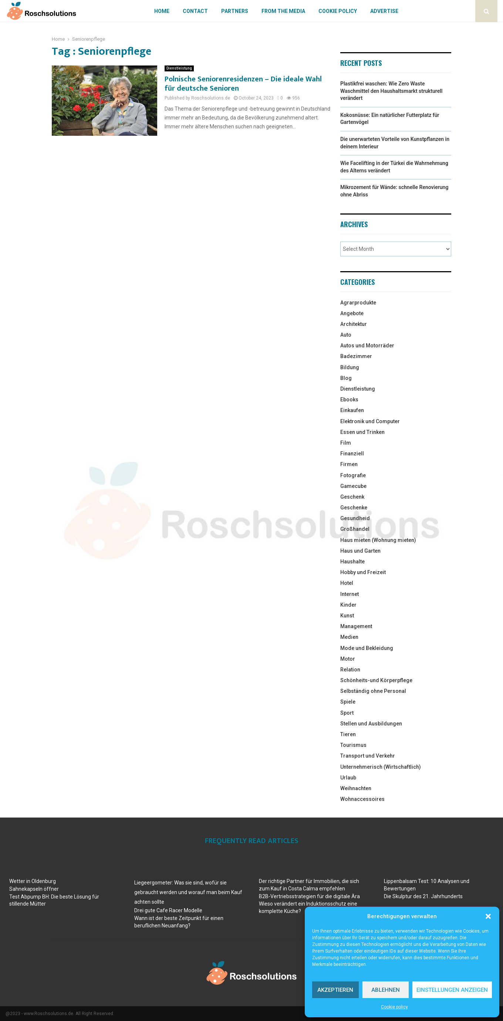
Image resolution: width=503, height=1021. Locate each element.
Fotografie (353, 475)
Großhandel (354, 529)
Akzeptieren (335, 990)
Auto (345, 335)
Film (345, 443)
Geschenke (353, 507)
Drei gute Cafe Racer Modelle (168, 910)
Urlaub (348, 778)
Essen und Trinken (362, 432)
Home (161, 11)
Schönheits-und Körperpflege (376, 680)
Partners (234, 11)
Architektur (353, 324)
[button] (488, 916)
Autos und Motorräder (367, 345)
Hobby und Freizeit (363, 572)
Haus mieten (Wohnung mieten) (378, 540)
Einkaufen (352, 410)
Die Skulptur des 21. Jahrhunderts (423, 896)
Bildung (349, 367)
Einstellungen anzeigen (452, 990)
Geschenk (352, 497)
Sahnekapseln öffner (34, 889)
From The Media (283, 11)
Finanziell (352, 453)
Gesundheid (355, 518)
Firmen (349, 464)
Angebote (352, 313)
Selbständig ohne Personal (373, 691)
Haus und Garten (360, 551)
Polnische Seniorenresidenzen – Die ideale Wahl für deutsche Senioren (243, 84)
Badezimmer (356, 356)
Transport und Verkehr (367, 756)
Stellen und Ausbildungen (371, 724)
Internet (349, 594)
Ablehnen (385, 990)
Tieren (348, 734)
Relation (350, 670)
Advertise (384, 11)
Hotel (346, 583)
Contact (195, 11)
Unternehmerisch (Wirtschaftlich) (380, 767)
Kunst (347, 616)
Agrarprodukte (358, 303)
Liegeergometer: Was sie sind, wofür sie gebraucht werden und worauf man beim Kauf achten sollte (188, 892)
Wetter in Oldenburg (32, 881)
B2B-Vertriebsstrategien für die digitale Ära (309, 896)
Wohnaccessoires (362, 799)
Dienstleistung (179, 68)
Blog (346, 378)
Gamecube (353, 486)
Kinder (348, 605)
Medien (349, 637)
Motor (347, 659)
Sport (347, 713)
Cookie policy (394, 1007)
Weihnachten (355, 788)
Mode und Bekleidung (366, 648)
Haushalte (352, 562)
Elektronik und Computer (370, 421)
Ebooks (349, 399)
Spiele (347, 702)
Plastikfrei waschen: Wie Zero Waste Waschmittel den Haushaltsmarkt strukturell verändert (391, 91)
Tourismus (353, 745)
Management (356, 626)
